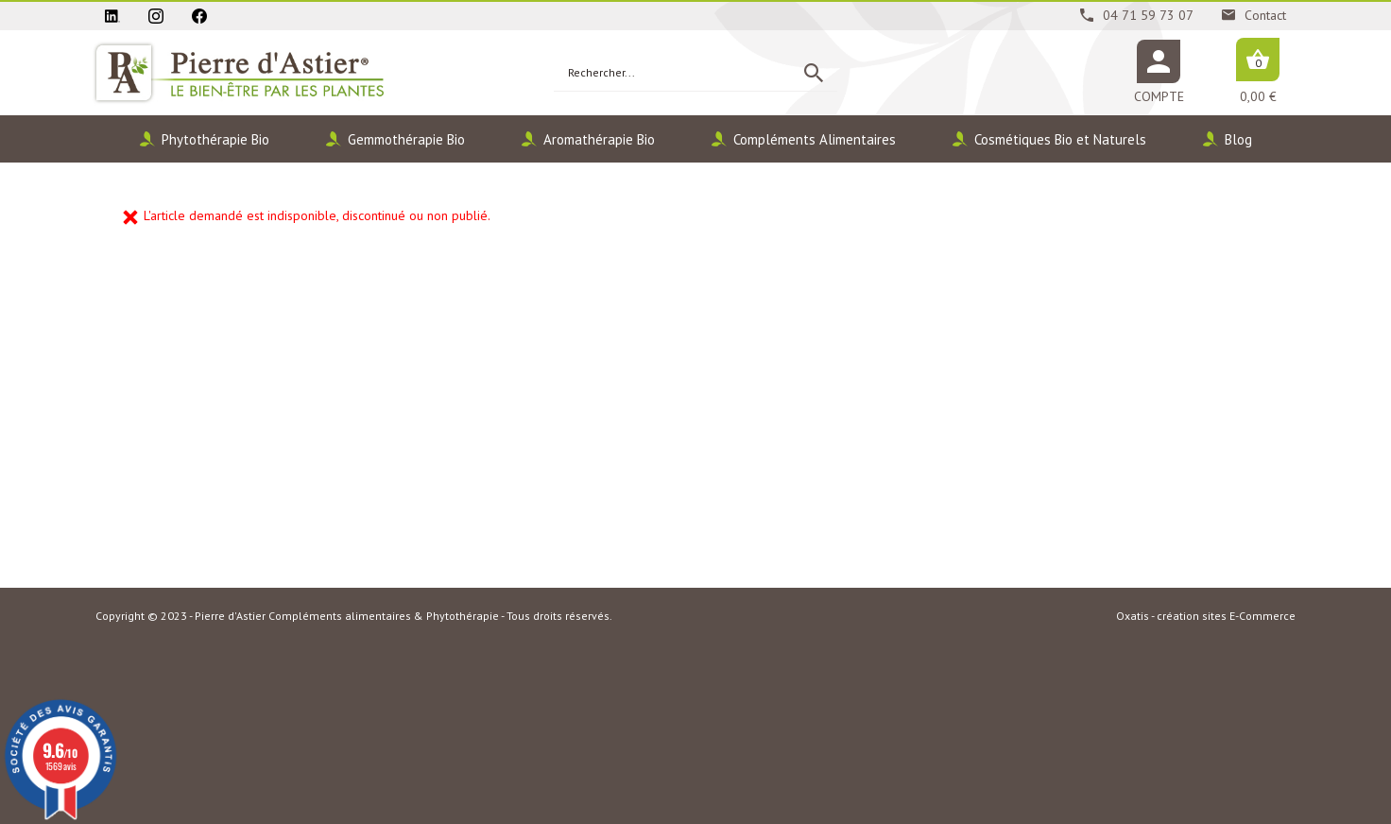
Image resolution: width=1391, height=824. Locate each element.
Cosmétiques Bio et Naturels (1060, 139)
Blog (1238, 139)
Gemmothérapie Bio (406, 139)
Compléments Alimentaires (814, 139)
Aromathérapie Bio (599, 139)
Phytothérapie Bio (215, 139)
